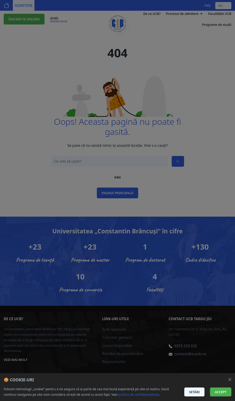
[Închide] (230, 379)
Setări (194, 392)
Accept (221, 392)
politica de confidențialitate (138, 394)
